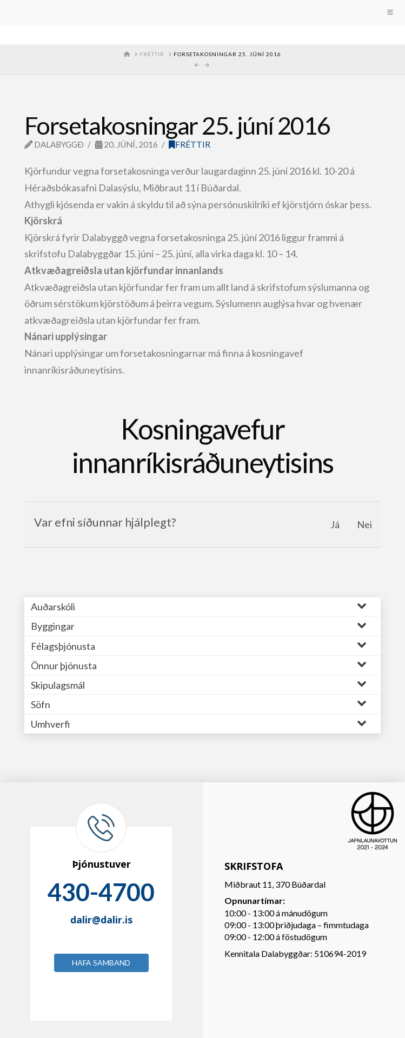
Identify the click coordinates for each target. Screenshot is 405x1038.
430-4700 (101, 892)
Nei (364, 524)
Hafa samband (101, 962)
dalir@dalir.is (101, 919)
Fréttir (189, 144)
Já (335, 524)
